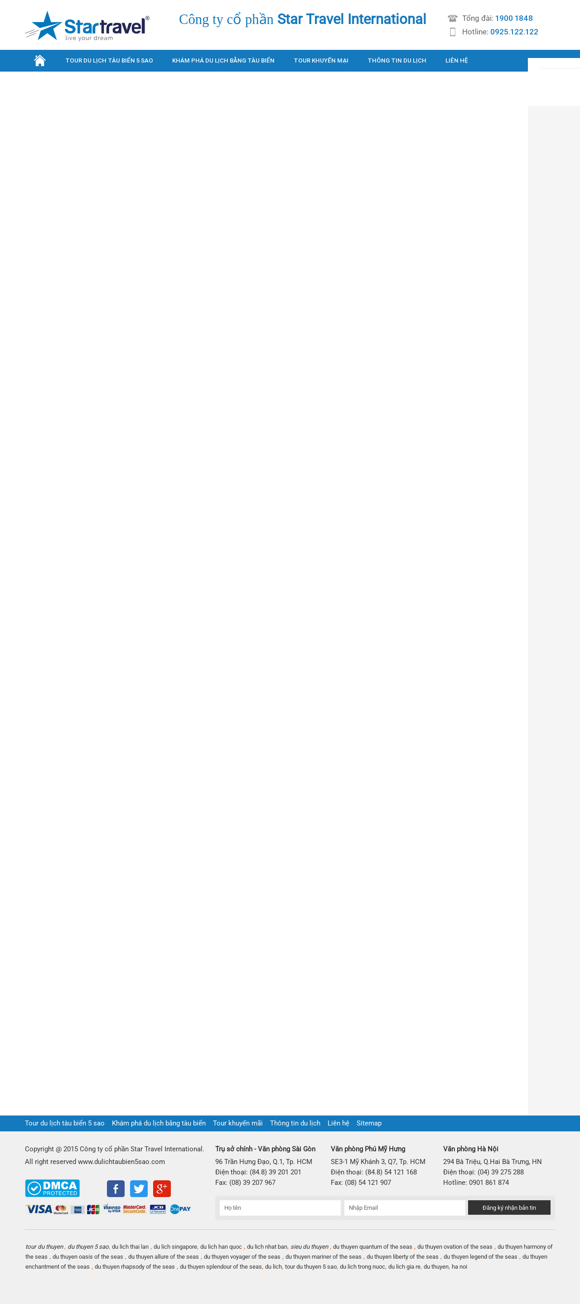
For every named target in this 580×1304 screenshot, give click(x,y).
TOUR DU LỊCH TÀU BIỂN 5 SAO (109, 60)
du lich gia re (404, 1266)
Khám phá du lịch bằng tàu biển (159, 1123)
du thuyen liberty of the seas (403, 1256)
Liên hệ (338, 1123)
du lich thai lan (130, 1246)
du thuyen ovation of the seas (455, 1246)
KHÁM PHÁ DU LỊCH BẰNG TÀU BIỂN (223, 60)
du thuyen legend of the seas (480, 1256)
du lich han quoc (221, 1246)
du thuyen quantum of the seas (372, 1246)
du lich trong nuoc (362, 1266)
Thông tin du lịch (295, 1123)
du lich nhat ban (267, 1246)
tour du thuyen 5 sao (311, 1266)
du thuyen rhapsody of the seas (135, 1266)
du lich (273, 1266)
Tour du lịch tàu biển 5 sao (65, 1123)
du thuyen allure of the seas (163, 1256)
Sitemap (369, 1123)
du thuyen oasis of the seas (88, 1256)
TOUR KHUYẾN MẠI (321, 60)
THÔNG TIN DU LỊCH (396, 60)
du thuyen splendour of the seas (221, 1266)
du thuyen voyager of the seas (242, 1256)
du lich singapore (175, 1246)
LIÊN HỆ (456, 60)
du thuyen (436, 1266)
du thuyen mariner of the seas (323, 1256)
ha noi (459, 1266)
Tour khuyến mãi (238, 1123)
